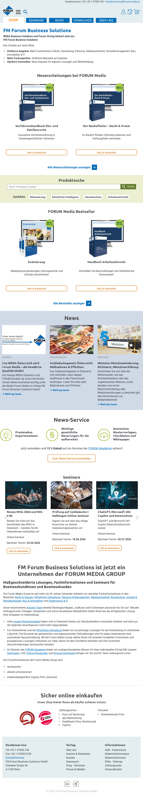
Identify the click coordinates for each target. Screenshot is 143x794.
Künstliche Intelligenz (65, 197)
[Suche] (25, 12)
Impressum (72, 761)
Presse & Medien (75, 769)
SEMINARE (36, 20)
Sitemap (117, 761)
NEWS (59, 20)
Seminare (79, 765)
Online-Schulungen (37, 653)
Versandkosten (113, 769)
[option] (24, 360)
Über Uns (71, 750)
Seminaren (13, 653)
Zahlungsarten (68, 710)
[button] (123, 12)
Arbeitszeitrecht (118, 197)
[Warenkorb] (136, 12)
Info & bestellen (36, 152)
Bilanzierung (38, 197)
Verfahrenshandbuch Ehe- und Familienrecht (36, 127)
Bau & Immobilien (33, 600)
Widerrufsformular (115, 757)
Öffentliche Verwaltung (47, 597)
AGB (107, 750)
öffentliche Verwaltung (49, 630)
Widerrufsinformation (117, 753)
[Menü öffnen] (18, 12)
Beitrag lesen (11, 393)
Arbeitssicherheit (100, 597)
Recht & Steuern (24, 597)
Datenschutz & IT (58, 600)
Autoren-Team (35, 607)
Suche (128, 186)
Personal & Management (75, 597)
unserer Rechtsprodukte (26, 621)
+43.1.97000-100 (19, 750)
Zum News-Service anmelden (71, 458)
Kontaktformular (15, 757)
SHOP (13, 20)
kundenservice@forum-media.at (123, 1)
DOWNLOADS (83, 20)
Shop (69, 765)
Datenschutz (119, 750)
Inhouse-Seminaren (64, 653)
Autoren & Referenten (78, 753)
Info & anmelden (19, 551)
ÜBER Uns (106, 20)
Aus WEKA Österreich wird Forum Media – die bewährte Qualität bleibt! (22, 367)
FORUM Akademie (100, 448)
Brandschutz (118, 597)
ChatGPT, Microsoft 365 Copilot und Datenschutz (115, 513)
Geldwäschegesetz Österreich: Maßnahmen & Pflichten (71, 365)
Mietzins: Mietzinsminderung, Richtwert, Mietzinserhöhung (118, 365)
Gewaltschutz (93, 197)
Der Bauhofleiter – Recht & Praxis (106, 126)
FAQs (108, 761)
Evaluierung (36, 262)
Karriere (70, 757)
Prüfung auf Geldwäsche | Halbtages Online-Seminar (70, 513)
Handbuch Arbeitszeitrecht (106, 262)
